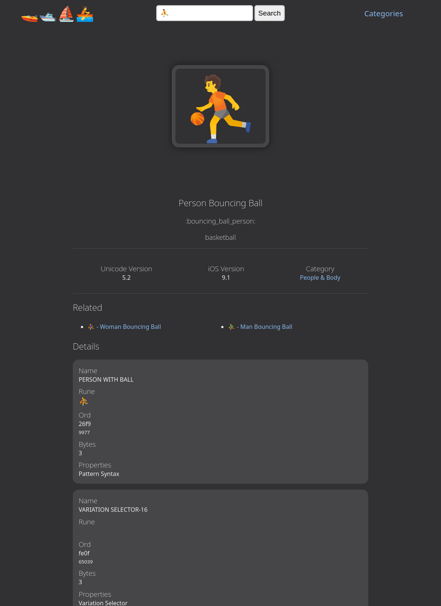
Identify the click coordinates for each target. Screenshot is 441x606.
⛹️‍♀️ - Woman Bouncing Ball (124, 327)
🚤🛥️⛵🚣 (57, 13)
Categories (383, 13)
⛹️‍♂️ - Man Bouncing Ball (260, 327)
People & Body (320, 277)
